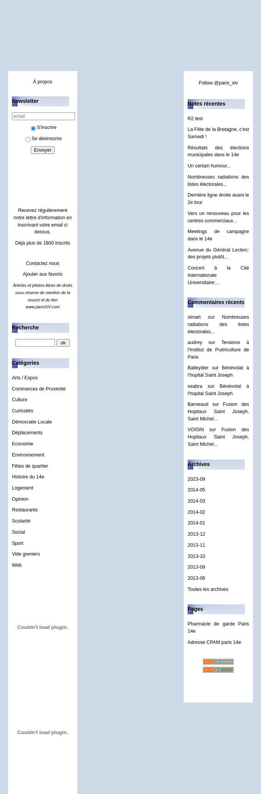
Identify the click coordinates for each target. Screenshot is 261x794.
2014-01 (196, 523)
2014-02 (196, 512)
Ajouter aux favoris (42, 274)
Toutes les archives (208, 589)
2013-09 (196, 567)
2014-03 (196, 501)
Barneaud (198, 404)
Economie (22, 444)
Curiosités (22, 411)
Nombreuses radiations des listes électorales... (218, 324)
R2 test (195, 118)
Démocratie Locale (32, 422)
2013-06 (196, 578)
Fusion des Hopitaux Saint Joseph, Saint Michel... (218, 411)
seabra (195, 386)
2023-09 (196, 479)
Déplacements (27, 432)
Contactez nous (43, 263)
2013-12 (196, 534)
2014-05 (196, 490)
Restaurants (25, 510)
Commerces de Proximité (39, 389)
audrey (195, 342)
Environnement (28, 455)
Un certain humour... (209, 166)
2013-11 (196, 545)
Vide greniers (26, 554)
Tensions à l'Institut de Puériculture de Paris (218, 349)
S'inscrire (44, 127)
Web (17, 565)
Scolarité (21, 521)
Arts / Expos (25, 377)
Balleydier (198, 368)
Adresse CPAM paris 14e (214, 642)
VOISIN (196, 429)
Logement (22, 488)
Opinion (20, 499)
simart (194, 317)
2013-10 (196, 556)
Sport (17, 543)
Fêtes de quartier (30, 466)
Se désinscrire (43, 138)
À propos (42, 81)
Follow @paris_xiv (218, 83)
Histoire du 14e (28, 477)
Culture (19, 399)
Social (18, 532)
